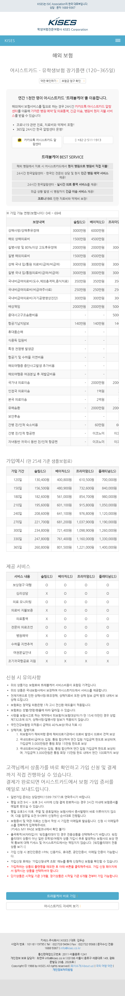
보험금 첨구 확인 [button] (73, 80)
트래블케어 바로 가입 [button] (62, 896)
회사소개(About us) (82, 965)
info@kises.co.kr (70, 948)
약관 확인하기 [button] (49, 80)
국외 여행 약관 (104, 965)
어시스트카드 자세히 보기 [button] (62, 906)
